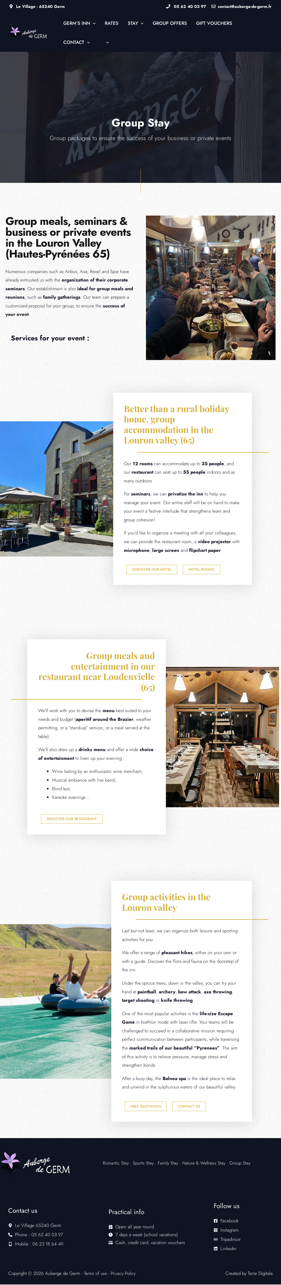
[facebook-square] (226, 1221)
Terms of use (96, 1274)
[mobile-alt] (36, 1244)
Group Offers (170, 23)
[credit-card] (147, 1243)
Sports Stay (143, 1163)
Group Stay (243, 1163)
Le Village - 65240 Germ (37, 7)
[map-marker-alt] (34, 1226)
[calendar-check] (131, 1227)
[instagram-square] (226, 1230)
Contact (76, 42)
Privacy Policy (124, 1274)
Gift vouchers (214, 23)
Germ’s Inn (79, 23)
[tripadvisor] (227, 1239)
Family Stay (168, 1163)
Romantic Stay (117, 1163)
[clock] (143, 1235)
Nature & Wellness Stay (206, 1163)
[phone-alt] (35, 1235)
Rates (111, 23)
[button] (92, 23)
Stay (136, 23)
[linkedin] (225, 1249)
